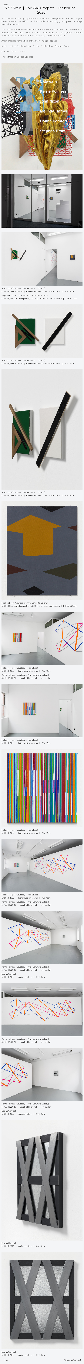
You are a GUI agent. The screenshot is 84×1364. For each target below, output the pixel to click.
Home (5, 4)
